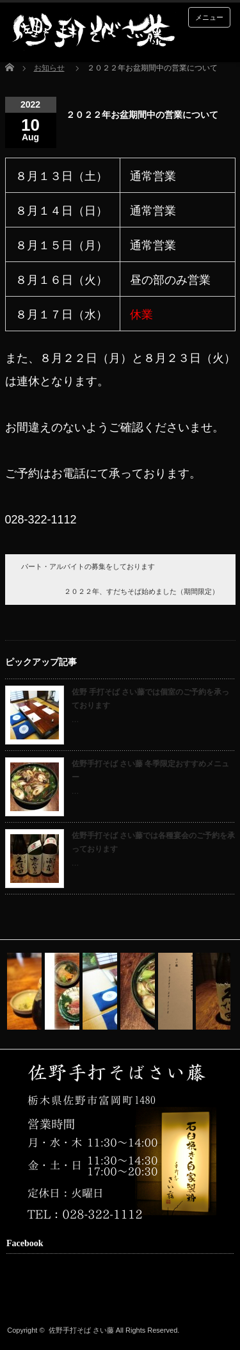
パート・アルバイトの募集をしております (88, 566)
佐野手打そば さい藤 (81, 1330)
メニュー (209, 17)
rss (14, 1297)
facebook (34, 1297)
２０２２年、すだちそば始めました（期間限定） (141, 591)
